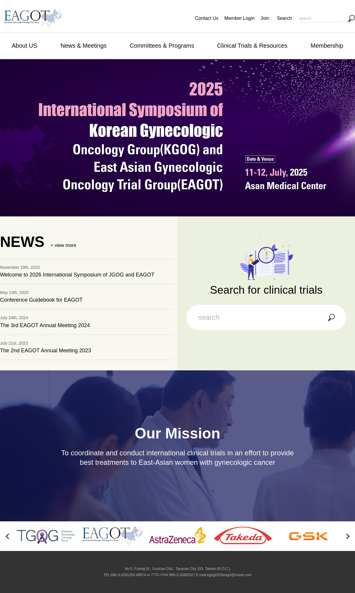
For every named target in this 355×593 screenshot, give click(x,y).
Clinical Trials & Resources (252, 45)
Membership (327, 45)
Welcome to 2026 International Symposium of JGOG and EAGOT (77, 275)
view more (65, 245)
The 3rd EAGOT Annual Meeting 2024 (45, 325)
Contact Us (206, 18)
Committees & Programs (162, 45)
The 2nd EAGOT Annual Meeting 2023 (45, 350)
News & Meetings (84, 45)
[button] (7, 536)
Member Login (239, 18)
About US (24, 45)
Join (265, 18)
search (351, 18)
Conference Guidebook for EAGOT (41, 300)
